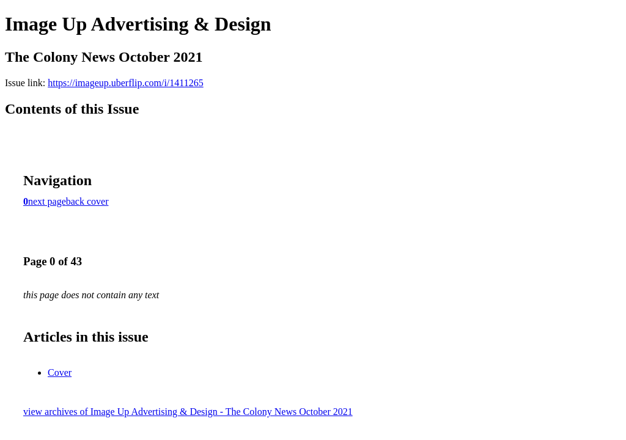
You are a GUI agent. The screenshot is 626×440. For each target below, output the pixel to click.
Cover (60, 372)
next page (47, 201)
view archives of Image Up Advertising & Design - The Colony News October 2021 (188, 411)
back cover (87, 201)
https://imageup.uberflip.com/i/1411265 (125, 83)
